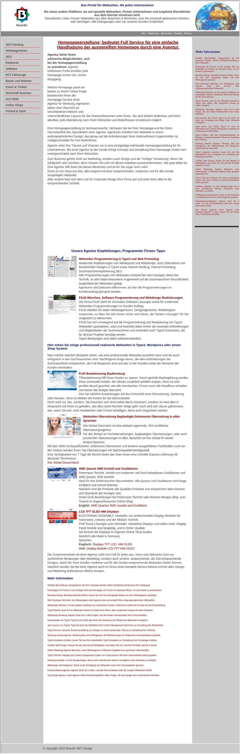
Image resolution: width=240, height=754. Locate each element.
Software (11, 68)
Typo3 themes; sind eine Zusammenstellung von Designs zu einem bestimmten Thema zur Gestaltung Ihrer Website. (101, 630)
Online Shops (14, 105)
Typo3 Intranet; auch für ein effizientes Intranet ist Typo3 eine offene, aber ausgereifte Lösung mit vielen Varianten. (100, 610)
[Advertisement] (139, 83)
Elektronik (12, 62)
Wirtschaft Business (18, 93)
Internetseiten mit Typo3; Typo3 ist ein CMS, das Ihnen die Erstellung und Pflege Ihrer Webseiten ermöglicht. (97, 620)
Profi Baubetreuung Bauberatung (102, 373)
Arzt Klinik (12, 99)
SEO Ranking (14, 44)
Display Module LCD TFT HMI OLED (110, 548)
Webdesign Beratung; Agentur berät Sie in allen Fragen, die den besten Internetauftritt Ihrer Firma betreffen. (97, 615)
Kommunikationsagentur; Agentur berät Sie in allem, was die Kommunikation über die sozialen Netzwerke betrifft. (99, 670)
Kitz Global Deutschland (63, 462)
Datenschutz (166, 33)
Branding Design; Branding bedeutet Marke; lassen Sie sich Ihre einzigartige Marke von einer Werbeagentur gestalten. (102, 595)
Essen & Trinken (16, 87)
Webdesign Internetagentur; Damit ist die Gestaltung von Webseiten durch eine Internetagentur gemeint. (95, 665)
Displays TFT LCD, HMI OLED (112, 544)
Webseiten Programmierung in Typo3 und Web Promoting (119, 259)
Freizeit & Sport (16, 111)
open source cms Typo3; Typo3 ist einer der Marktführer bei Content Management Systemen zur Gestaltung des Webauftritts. (105, 625)
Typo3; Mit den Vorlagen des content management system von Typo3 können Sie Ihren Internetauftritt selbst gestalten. (102, 655)
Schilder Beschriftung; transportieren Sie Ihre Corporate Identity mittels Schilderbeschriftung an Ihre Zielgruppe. (99, 585)
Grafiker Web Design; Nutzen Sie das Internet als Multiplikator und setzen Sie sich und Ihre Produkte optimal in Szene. (102, 645)
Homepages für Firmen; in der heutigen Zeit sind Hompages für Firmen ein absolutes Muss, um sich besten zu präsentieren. (104, 590)
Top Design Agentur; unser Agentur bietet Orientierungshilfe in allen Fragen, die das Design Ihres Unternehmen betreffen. (103, 675)
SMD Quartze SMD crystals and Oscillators (119, 505)
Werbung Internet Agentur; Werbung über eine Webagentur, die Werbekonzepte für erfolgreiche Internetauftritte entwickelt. (104, 635)
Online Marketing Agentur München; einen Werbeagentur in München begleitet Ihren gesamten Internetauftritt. (98, 650)
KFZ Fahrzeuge (16, 75)
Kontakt (178, 33)
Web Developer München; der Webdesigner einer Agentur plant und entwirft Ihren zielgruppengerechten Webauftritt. (101, 600)
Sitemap (187, 33)
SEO (9, 56)
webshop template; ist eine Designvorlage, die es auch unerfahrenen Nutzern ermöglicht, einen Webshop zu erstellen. (102, 660)
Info (143, 33)
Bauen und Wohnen (19, 81)
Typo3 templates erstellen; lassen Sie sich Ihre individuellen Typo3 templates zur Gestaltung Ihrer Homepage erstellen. (102, 640)
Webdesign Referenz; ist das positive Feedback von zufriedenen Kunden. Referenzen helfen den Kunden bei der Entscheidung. (106, 605)
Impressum (153, 33)
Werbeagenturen (16, 50)
